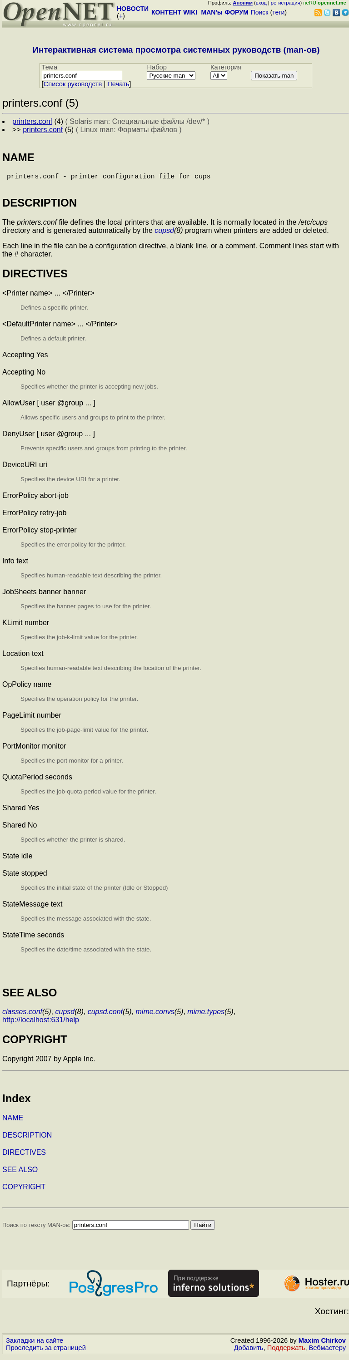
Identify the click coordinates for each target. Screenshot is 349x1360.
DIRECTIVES (24, 1156)
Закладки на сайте (34, 1344)
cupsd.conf (105, 1015)
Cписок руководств (73, 84)
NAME (12, 1121)
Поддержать (286, 1351)
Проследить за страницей (46, 1351)
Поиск (260, 12)
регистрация (285, 2)
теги (278, 12)
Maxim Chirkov (322, 1344)
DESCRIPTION (27, 1139)
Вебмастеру (327, 1351)
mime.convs (155, 1015)
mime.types (205, 1015)
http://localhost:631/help (40, 1023)
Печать (118, 84)
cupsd (164, 234)
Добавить (249, 1351)
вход (261, 2)
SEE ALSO (20, 1173)
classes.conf (22, 1015)
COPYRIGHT (23, 1190)
